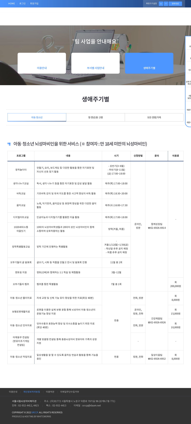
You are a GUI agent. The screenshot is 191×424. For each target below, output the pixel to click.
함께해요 (114, 17)
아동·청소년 (36, 117)
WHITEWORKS (44, 416)
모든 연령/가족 (154, 117)
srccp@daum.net (91, 405)
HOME (11, 3)
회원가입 (34, 3)
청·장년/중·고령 (95, 117)
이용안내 (13, 392)
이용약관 (50, 392)
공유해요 (92, 17)
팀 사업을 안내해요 (69, 17)
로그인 (22, 3)
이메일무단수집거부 (69, 392)
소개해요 (159, 17)
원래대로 (175, 4)
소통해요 (136, 17)
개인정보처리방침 (31, 392)
